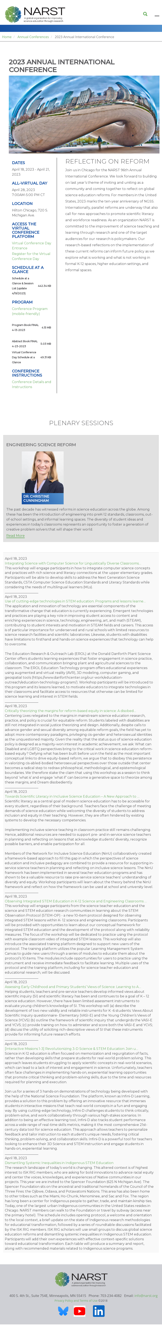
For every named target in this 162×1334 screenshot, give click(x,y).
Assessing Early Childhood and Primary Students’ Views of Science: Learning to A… (73, 987)
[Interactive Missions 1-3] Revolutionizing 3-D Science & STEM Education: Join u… (71, 1049)
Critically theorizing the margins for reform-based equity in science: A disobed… (70, 711)
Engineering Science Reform (41, 444)
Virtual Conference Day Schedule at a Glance (24, 357)
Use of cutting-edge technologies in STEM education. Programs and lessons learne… (75, 601)
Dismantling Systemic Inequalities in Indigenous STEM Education (59, 1163)
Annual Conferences (33, 37)
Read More (15, 536)
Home (7, 37)
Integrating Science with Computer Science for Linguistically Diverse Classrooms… (73, 563)
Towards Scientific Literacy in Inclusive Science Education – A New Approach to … (72, 796)
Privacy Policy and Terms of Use (76, 1301)
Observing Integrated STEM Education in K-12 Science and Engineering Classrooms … (76, 901)
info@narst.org (146, 1295)
